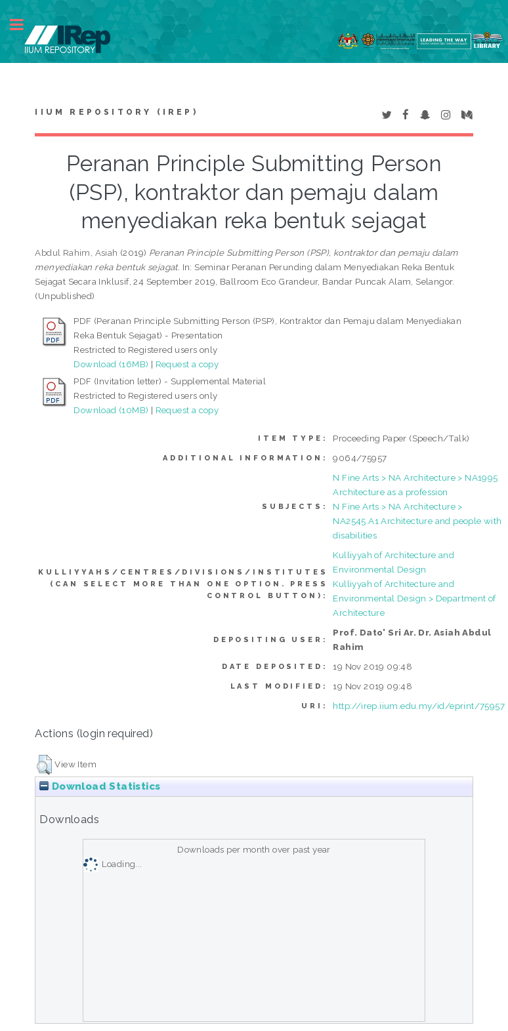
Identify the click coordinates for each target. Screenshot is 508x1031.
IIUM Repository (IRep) (116, 112)
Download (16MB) (111, 364)
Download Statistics (99, 786)
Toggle (23, 24)
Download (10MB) (111, 410)
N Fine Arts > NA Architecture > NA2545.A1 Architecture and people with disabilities (417, 520)
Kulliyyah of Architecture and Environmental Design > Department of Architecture (414, 598)
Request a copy (187, 364)
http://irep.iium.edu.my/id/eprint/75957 (419, 705)
